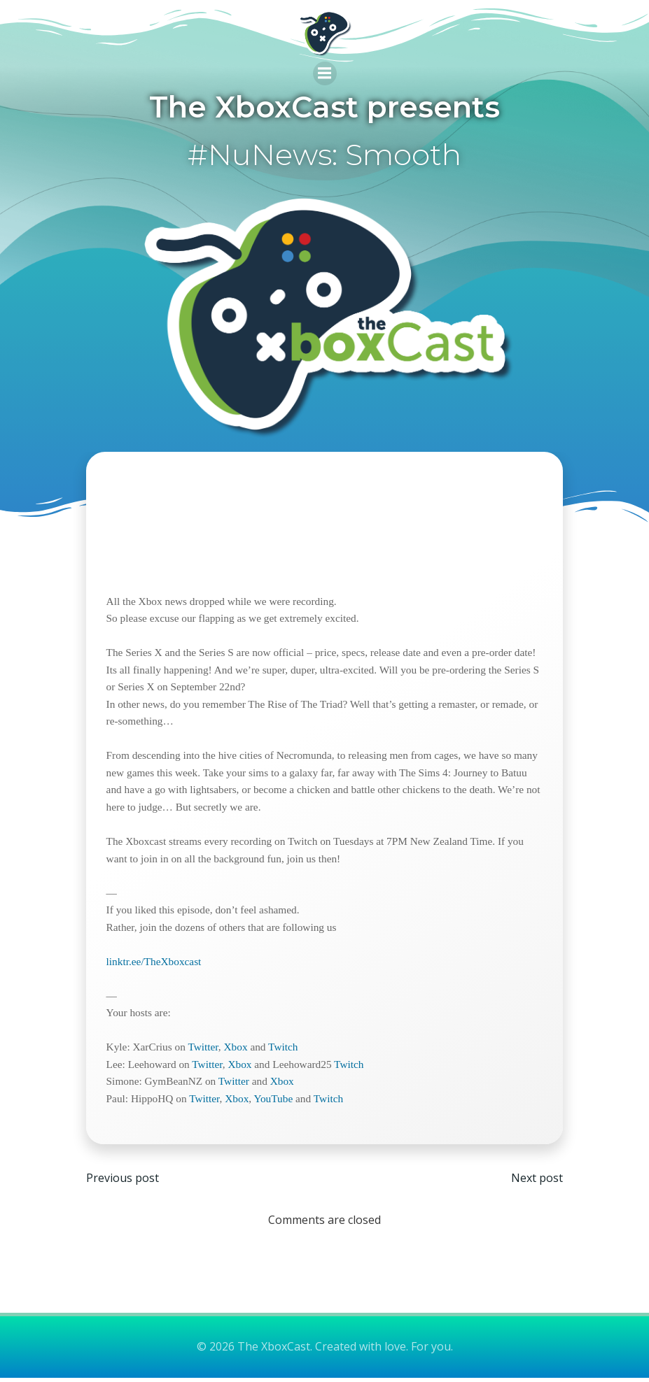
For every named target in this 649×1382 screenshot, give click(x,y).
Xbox (237, 1049)
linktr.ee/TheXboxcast (155, 963)
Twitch (284, 1049)
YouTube (274, 1101)
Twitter (204, 1049)
